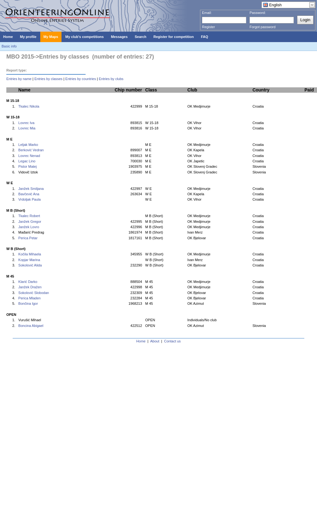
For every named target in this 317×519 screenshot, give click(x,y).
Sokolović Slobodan (33, 293)
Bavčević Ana (28, 194)
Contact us (172, 341)
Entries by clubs (111, 79)
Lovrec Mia (27, 128)
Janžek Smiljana (31, 189)
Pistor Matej (27, 166)
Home (141, 341)
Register (208, 27)
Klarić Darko (27, 282)
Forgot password (262, 27)
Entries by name (18, 79)
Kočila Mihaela (29, 254)
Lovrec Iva (26, 123)
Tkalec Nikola (28, 106)
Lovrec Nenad (29, 156)
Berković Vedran (31, 150)
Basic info (9, 46)
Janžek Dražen (30, 287)
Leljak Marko (28, 145)
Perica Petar (28, 238)
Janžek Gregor (29, 221)
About (154, 341)
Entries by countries (80, 79)
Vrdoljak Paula (29, 199)
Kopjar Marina (29, 260)
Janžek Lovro (28, 227)
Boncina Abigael (30, 326)
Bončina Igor (28, 303)
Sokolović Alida (30, 265)
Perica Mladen (29, 298)
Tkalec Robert (29, 216)
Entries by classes (48, 79)
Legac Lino (27, 161)
